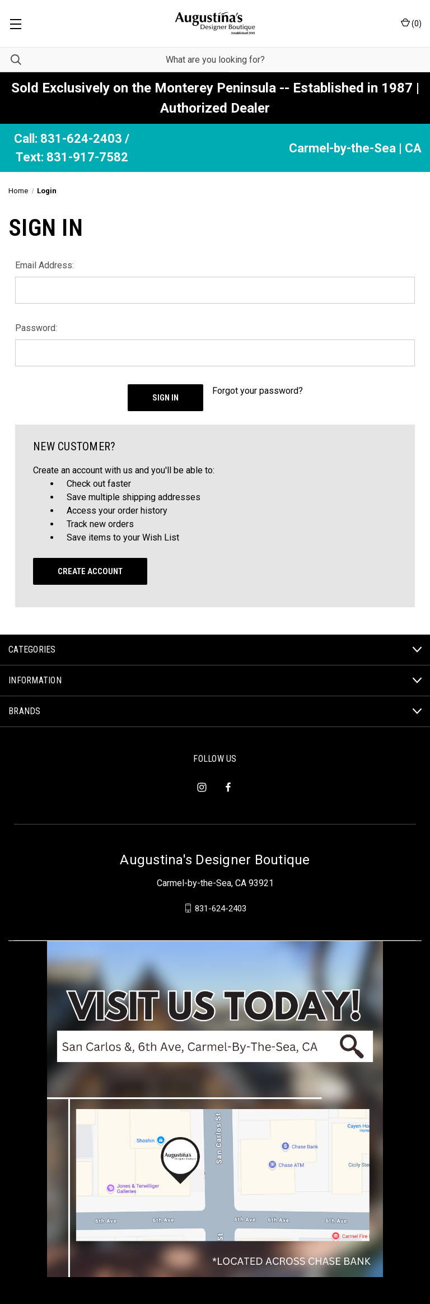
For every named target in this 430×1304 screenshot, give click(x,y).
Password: (36, 328)
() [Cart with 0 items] (411, 23)
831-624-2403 (220, 908)
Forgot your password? (257, 390)
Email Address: (44, 265)
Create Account (90, 571)
